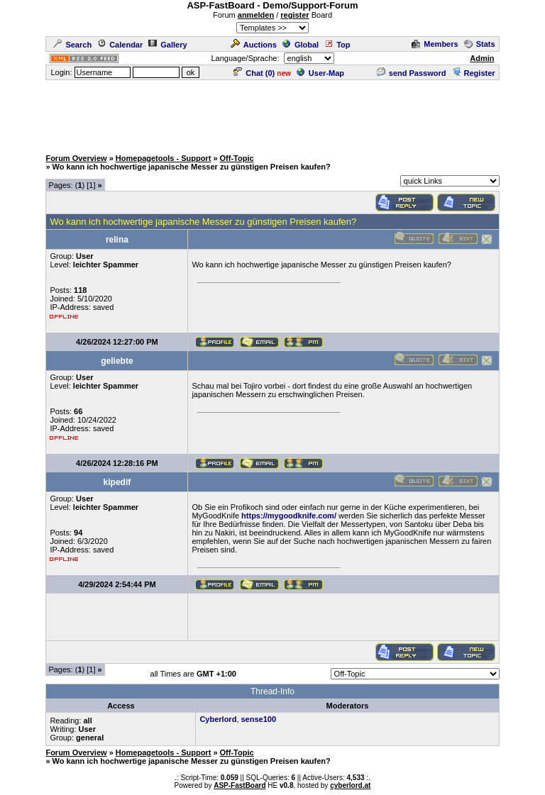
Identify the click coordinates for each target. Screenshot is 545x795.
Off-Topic (237, 158)
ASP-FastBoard (239, 785)
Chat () (254, 73)
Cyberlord (217, 719)
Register (473, 73)
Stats (479, 44)
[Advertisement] (272, 113)
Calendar (120, 44)
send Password (411, 73)
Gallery (167, 44)
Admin (482, 58)
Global (300, 44)
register (294, 15)
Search (72, 44)
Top (337, 44)
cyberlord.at (350, 785)
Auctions (254, 44)
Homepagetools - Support (163, 158)
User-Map (320, 73)
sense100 (259, 719)
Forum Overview (75, 158)
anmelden (256, 15)
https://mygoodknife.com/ (288, 515)
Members (435, 44)
